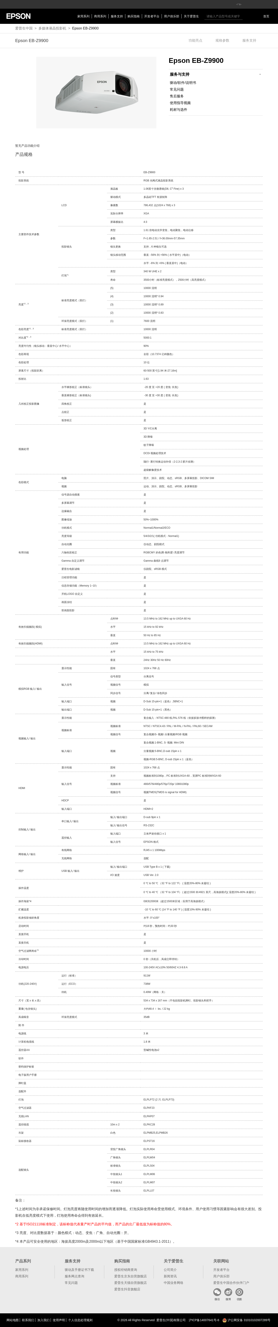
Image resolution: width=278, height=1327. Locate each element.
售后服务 (177, 96)
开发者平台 (151, 16)
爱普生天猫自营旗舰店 (130, 1283)
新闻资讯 (170, 1276)
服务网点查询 (74, 1276)
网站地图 (13, 1320)
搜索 (247, 16)
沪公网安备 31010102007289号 (246, 1320)
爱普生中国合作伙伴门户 (231, 1283)
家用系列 (83, 16)
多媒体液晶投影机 (52, 28)
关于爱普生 (191, 16)
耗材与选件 (178, 109)
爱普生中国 (24, 28)
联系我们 (28, 1320)
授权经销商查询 (125, 1270)
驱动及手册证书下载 (79, 1270)
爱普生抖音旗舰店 (127, 1289)
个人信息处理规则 (80, 1320)
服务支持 (117, 16)
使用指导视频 (180, 103)
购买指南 (133, 16)
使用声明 (59, 1320)
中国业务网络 (173, 1283)
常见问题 (177, 89)
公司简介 (170, 1270)
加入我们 (43, 1320)
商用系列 (100, 16)
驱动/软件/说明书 (183, 83)
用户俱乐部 (171, 16)
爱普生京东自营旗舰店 (130, 1276)
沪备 (204, 1320)
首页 (266, 16)
